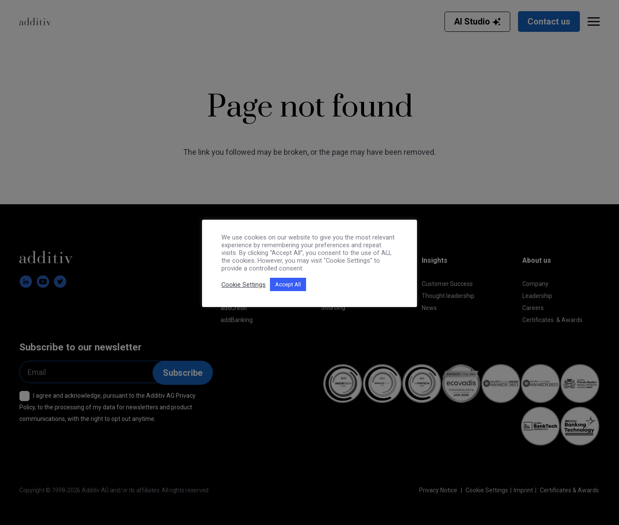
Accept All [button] (288, 284)
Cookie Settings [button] (243, 285)
